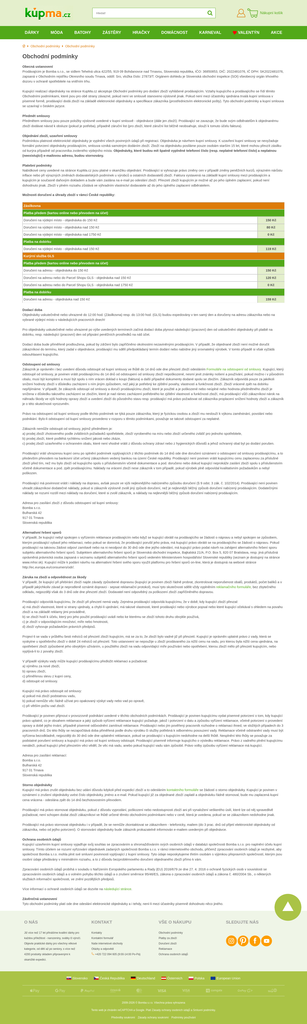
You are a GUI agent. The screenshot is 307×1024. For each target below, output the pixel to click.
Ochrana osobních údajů (173, 954)
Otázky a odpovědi (102, 948)
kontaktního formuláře (183, 790)
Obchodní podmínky (171, 932)
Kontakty (96, 932)
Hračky (141, 32)
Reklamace (165, 948)
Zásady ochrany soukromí (153, 1017)
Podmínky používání (183, 1017)
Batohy (82, 32)
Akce (276, 32)
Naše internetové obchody (107, 943)
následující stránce (117, 889)
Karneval (210, 32)
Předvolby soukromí (123, 1017)
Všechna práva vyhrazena (169, 1002)
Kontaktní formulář (102, 938)
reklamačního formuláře (233, 587)
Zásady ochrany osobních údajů (171, 1010)
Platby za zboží (168, 938)
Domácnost (174, 32)
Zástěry (111, 32)
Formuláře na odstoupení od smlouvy (234, 369)
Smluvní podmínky (204, 1010)
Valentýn (246, 32)
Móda (57, 32)
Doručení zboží (168, 943)
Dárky (32, 32)
